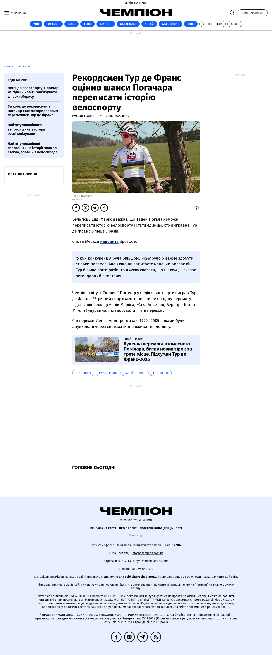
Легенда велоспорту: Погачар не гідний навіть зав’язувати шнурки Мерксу (33, 92)
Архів (235, 24)
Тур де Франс (108, 373)
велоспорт (83, 373)
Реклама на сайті (103, 528)
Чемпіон (9, 66)
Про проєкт (128, 528)
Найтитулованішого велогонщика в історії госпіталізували (26, 129)
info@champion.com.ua (147, 553)
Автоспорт (170, 24)
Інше (190, 24)
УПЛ (36, 24)
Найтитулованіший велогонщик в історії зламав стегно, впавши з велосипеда (33, 148)
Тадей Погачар (135, 373)
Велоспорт (24, 66)
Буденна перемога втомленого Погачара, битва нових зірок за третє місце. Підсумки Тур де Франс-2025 (158, 351)
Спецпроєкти (212, 24)
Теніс (87, 24)
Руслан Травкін (84, 116)
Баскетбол (128, 24)
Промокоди (136, 535)
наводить (109, 241)
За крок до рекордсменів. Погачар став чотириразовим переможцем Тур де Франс (33, 110)
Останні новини (22, 174)
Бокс (71, 24)
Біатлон (106, 24)
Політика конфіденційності (161, 528)
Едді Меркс (161, 373)
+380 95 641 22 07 (143, 569)
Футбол (53, 24)
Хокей (149, 24)
